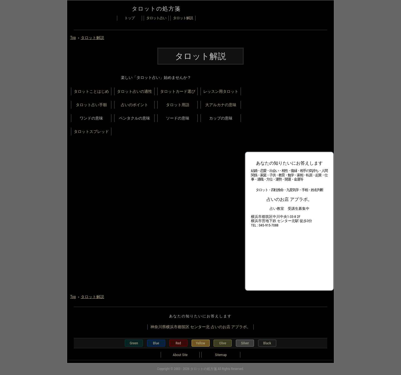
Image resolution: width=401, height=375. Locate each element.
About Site (180, 355)
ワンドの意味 (91, 118)
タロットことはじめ (91, 91)
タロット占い (156, 18)
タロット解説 (183, 18)
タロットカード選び (177, 91)
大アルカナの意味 (220, 105)
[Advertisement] (286, 109)
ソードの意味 (177, 118)
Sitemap (221, 355)
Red (178, 343)
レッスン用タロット (220, 91)
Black (267, 343)
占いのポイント (134, 105)
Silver (245, 343)
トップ (129, 18)
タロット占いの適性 (134, 91)
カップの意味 (221, 118)
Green (134, 343)
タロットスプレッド (91, 131)
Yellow (200, 343)
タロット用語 (177, 105)
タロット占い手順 (91, 105)
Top (73, 37)
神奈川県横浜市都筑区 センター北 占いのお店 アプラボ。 (200, 327)
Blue (156, 343)
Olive (222, 343)
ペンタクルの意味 (134, 118)
